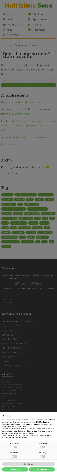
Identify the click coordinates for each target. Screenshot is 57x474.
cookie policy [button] (22, 426)
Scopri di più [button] (28, 464)
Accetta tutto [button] (42, 469)
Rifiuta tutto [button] (15, 469)
